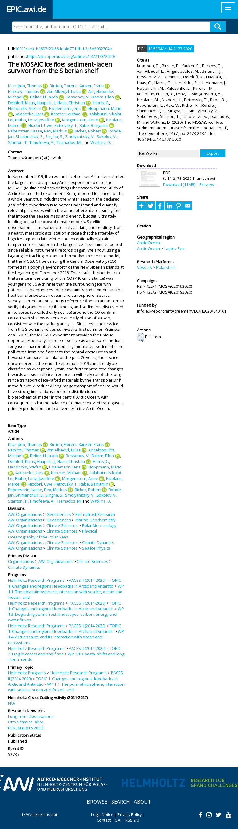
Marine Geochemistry (95, 520)
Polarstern (166, 267)
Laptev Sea (174, 248)
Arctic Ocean (148, 242)
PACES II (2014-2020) (87, 580)
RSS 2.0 (132, 820)
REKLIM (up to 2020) (25, 728)
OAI (118, 820)
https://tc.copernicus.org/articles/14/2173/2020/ (71, 56)
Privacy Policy (129, 814)
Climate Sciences (62, 525)
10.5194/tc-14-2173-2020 (170, 48)
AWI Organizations (25, 514)
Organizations (21, 561)
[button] (140, 337)
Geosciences (58, 514)
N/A (11, 703)
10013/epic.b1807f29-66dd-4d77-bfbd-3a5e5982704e (63, 48)
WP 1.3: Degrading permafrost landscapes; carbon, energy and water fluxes (66, 614)
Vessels (144, 267)
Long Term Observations (31, 716)
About (142, 801)
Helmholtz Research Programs (36, 580)
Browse (97, 801)
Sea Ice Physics (96, 548)
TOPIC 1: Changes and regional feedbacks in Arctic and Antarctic (64, 583)
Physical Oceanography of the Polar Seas (52, 533)
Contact (104, 820)
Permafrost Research (95, 514)
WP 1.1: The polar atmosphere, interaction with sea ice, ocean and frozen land (66, 591)
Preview (206, 184)
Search (120, 801)
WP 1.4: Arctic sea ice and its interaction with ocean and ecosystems (66, 636)
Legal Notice (102, 814)
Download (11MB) (179, 184)
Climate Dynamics (98, 542)
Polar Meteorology (99, 525)
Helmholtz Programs (27, 673)
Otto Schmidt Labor (25, 722)
